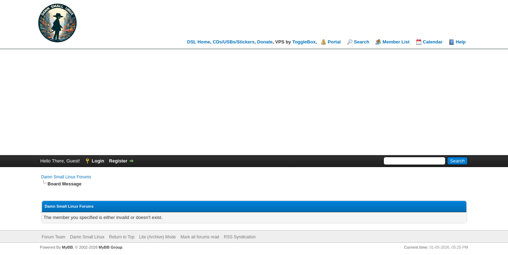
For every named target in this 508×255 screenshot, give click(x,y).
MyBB (67, 247)
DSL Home (198, 42)
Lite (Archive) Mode (157, 237)
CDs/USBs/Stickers (234, 42)
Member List (396, 42)
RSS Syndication (240, 237)
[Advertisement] (254, 102)
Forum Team (53, 237)
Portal (334, 42)
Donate (265, 42)
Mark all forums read (200, 237)
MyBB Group (110, 247)
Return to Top (121, 237)
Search (361, 42)
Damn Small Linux (87, 237)
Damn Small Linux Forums (66, 176)
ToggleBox (303, 42)
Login (98, 161)
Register (118, 161)
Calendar (433, 42)
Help (461, 42)
